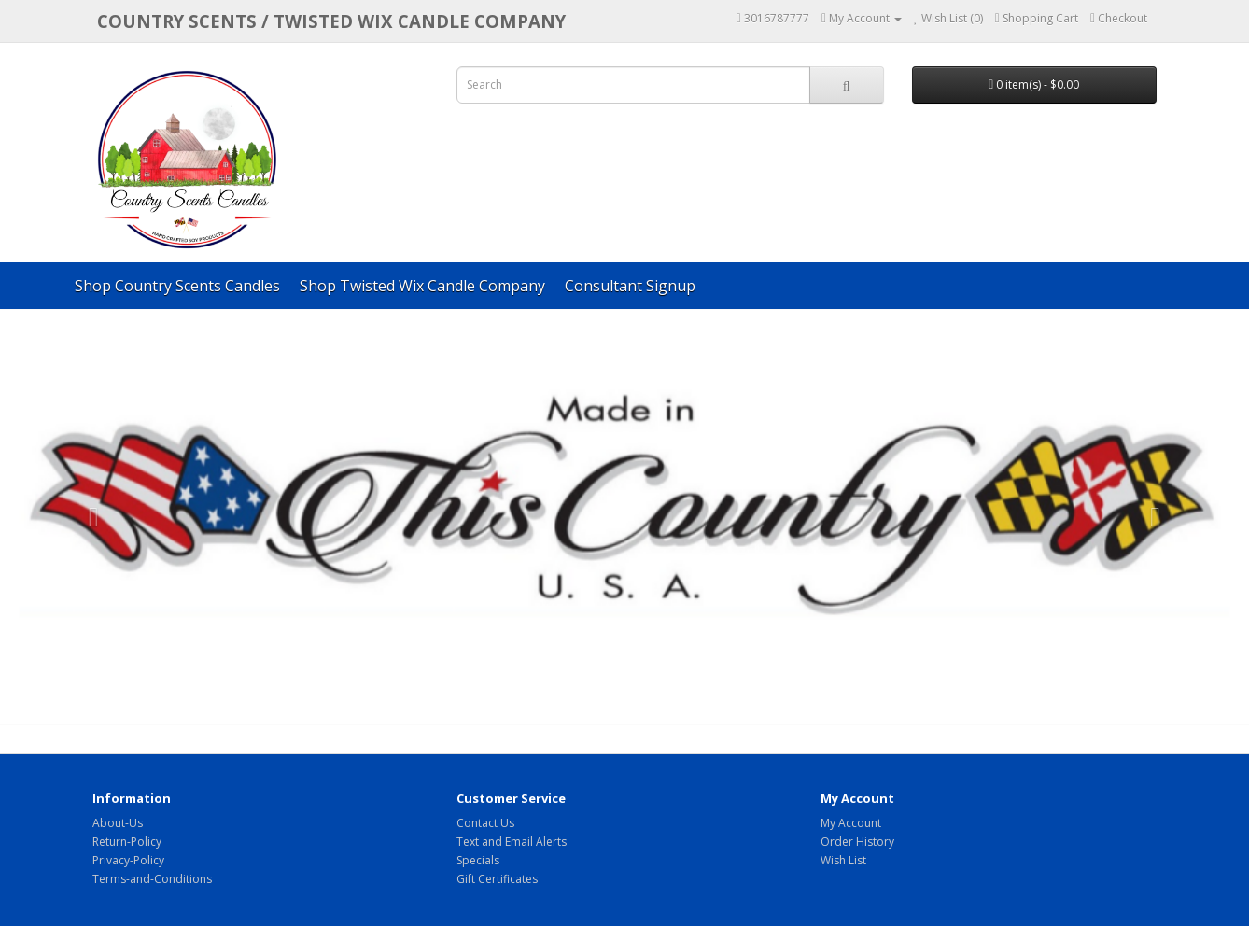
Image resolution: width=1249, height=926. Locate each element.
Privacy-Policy (128, 860)
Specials (477, 860)
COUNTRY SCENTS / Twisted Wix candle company (331, 21)
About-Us (117, 823)
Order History (857, 841)
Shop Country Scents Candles (177, 285)
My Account (851, 823)
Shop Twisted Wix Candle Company (422, 285)
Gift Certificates (497, 879)
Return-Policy (126, 841)
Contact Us (485, 823)
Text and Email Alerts (511, 841)
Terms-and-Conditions (152, 879)
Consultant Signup (630, 285)
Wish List (843, 860)
